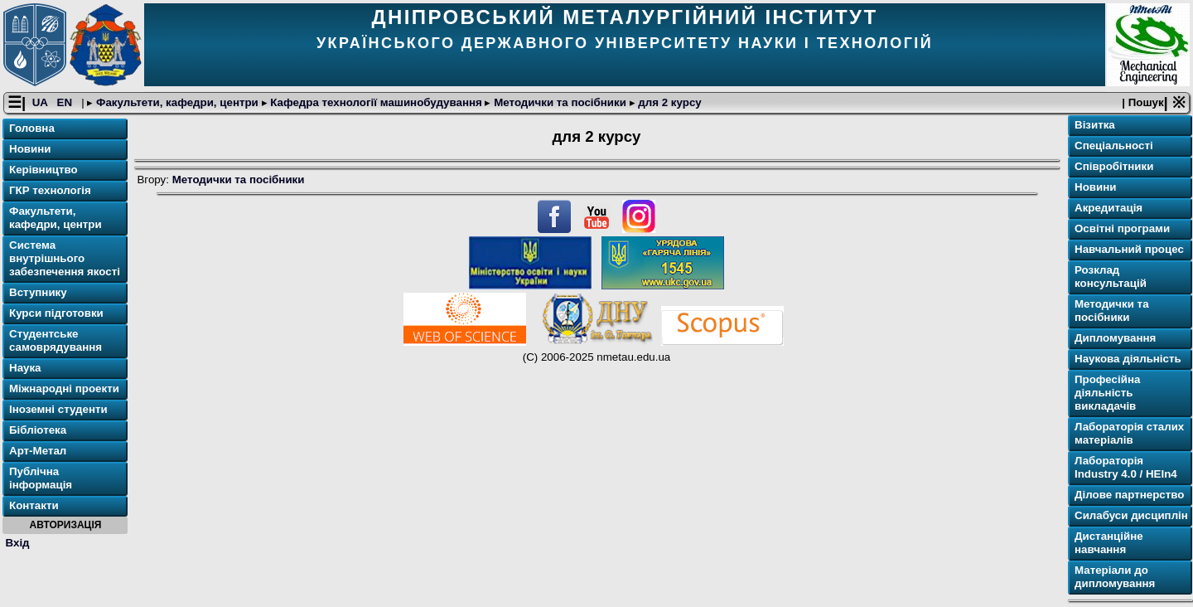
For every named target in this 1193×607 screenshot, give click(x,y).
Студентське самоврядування (55, 340)
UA (41, 102)
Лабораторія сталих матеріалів (1129, 433)
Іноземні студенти (58, 409)
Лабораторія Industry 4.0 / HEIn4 (1126, 467)
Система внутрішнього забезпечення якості (64, 258)
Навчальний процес (1129, 249)
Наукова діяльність (1128, 358)
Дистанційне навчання (1109, 543)
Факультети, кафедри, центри (177, 102)
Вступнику (38, 292)
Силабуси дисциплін (1131, 515)
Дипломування (1115, 338)
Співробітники (1114, 166)
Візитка (1095, 125)
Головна (32, 128)
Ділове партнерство (1129, 494)
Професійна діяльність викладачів (1107, 392)
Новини (30, 149)
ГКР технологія (50, 190)
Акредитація (1108, 208)
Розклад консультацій (1111, 276)
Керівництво (43, 169)
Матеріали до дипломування (1115, 577)
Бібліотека (37, 430)
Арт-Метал (37, 450)
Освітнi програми (1122, 228)
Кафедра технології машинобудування (376, 102)
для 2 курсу (668, 102)
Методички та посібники (559, 102)
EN (66, 102)
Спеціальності (1114, 145)
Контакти (34, 505)
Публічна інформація (40, 478)
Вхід (18, 543)
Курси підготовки (56, 313)
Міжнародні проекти (64, 388)
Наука (25, 368)
